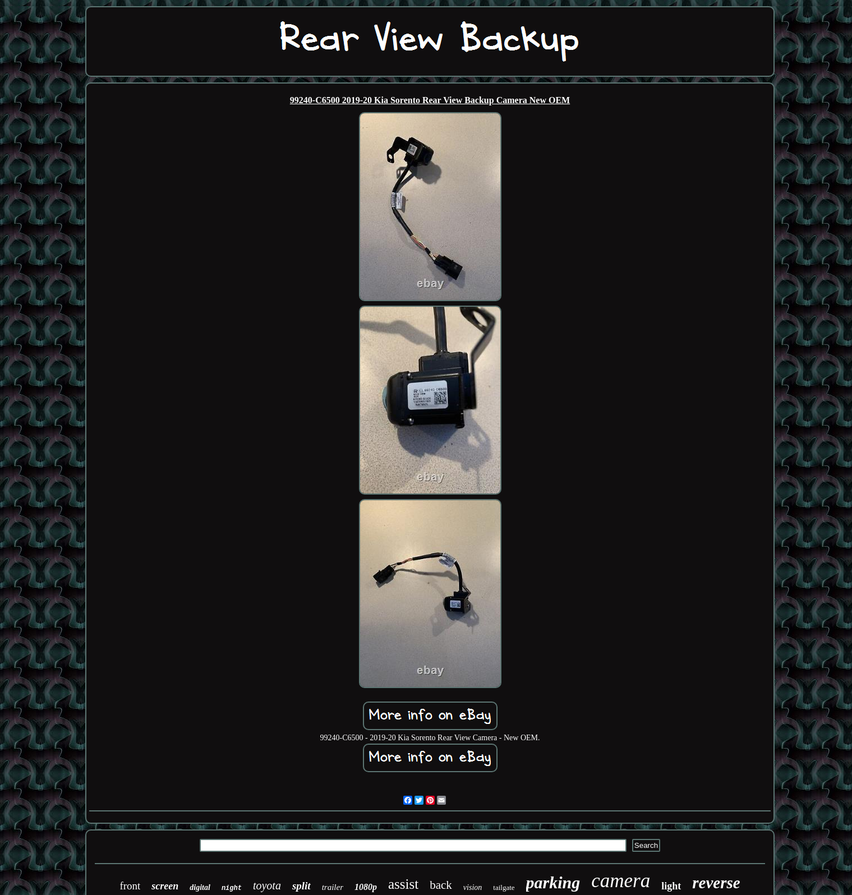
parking (553, 882)
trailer (332, 887)
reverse (716, 883)
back (441, 885)
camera (620, 881)
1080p (365, 887)
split (301, 886)
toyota (267, 885)
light (671, 886)
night (232, 888)
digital (200, 887)
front (129, 886)
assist (403, 884)
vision (472, 887)
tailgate (503, 887)
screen (164, 886)
